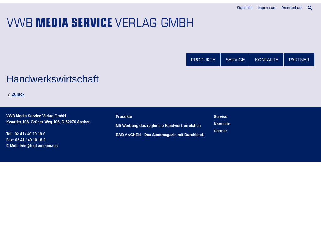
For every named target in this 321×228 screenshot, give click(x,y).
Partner (299, 59)
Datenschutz (291, 8)
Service (235, 59)
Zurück (18, 94)
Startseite (245, 8)
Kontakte (266, 59)
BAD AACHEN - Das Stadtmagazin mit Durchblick (160, 135)
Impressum (267, 8)
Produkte (203, 59)
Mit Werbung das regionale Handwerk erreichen (158, 126)
